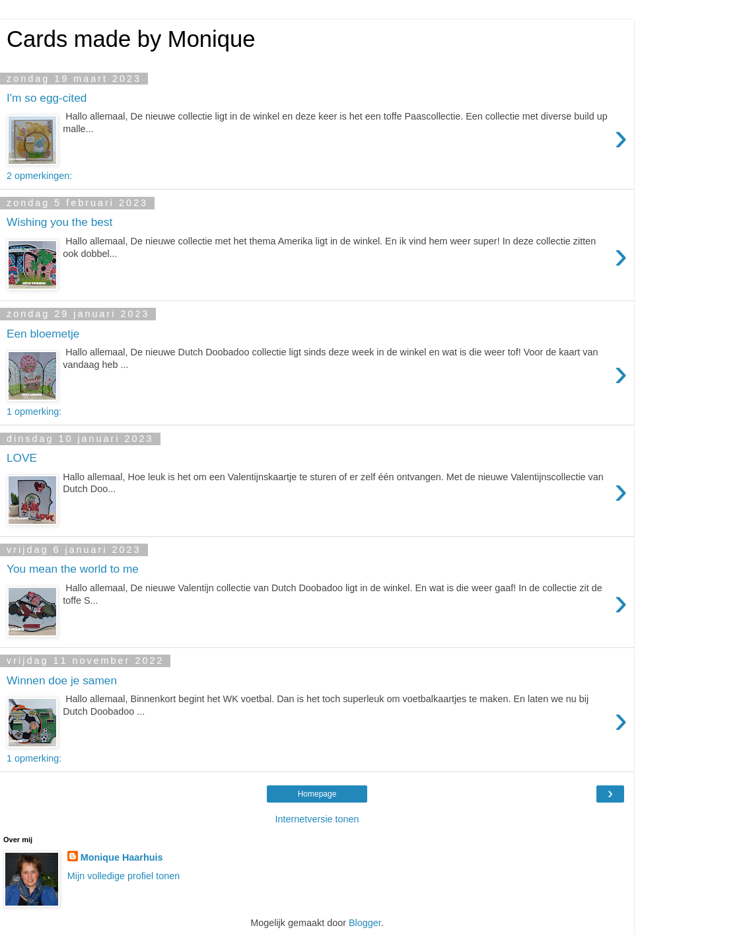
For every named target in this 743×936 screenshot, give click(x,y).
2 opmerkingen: (39, 175)
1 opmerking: (34, 411)
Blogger (365, 923)
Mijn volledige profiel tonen (123, 876)
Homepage (317, 794)
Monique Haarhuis (122, 857)
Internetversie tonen (317, 819)
